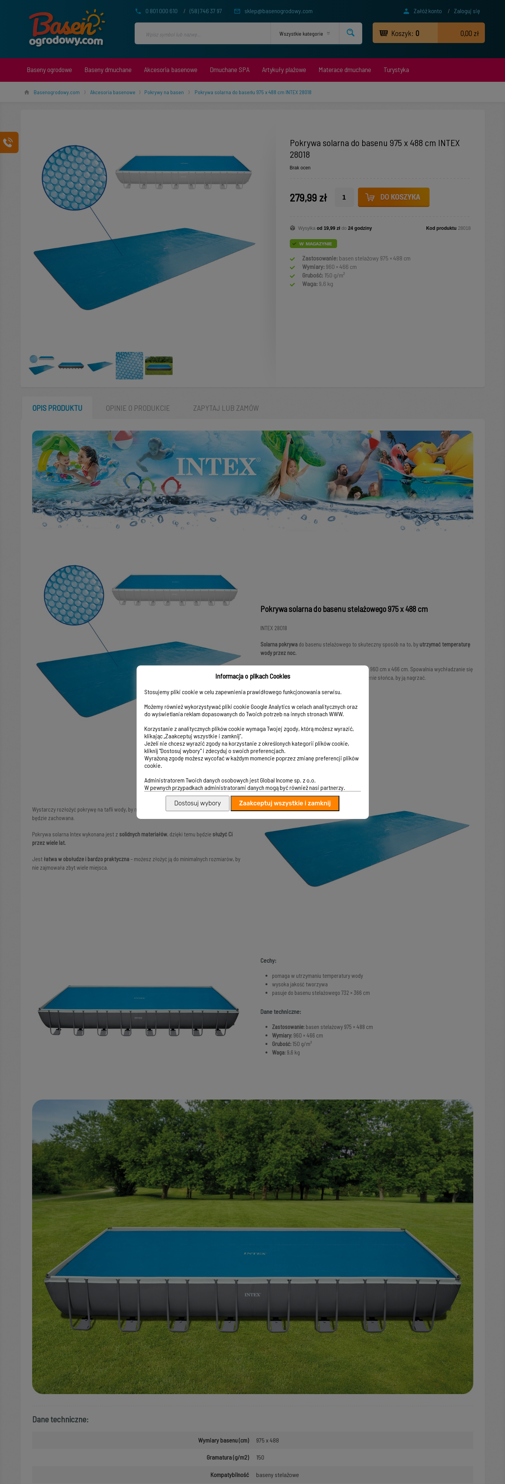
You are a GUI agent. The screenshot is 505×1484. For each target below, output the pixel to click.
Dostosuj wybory (197, 803)
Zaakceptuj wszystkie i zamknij (285, 803)
